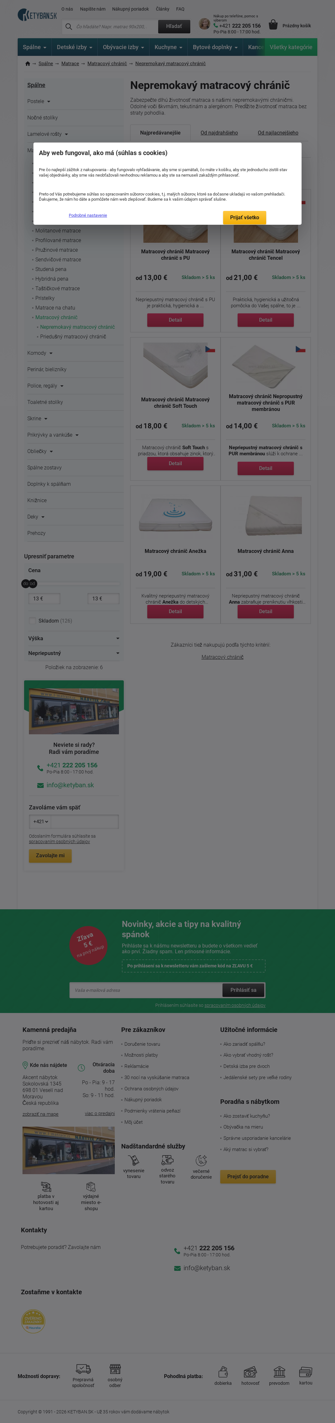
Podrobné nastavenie (88, 215)
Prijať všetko (244, 217)
